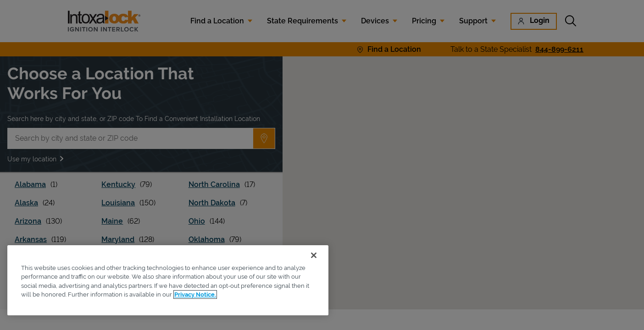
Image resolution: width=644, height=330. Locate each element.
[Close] (314, 255)
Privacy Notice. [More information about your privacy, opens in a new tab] (195, 294)
